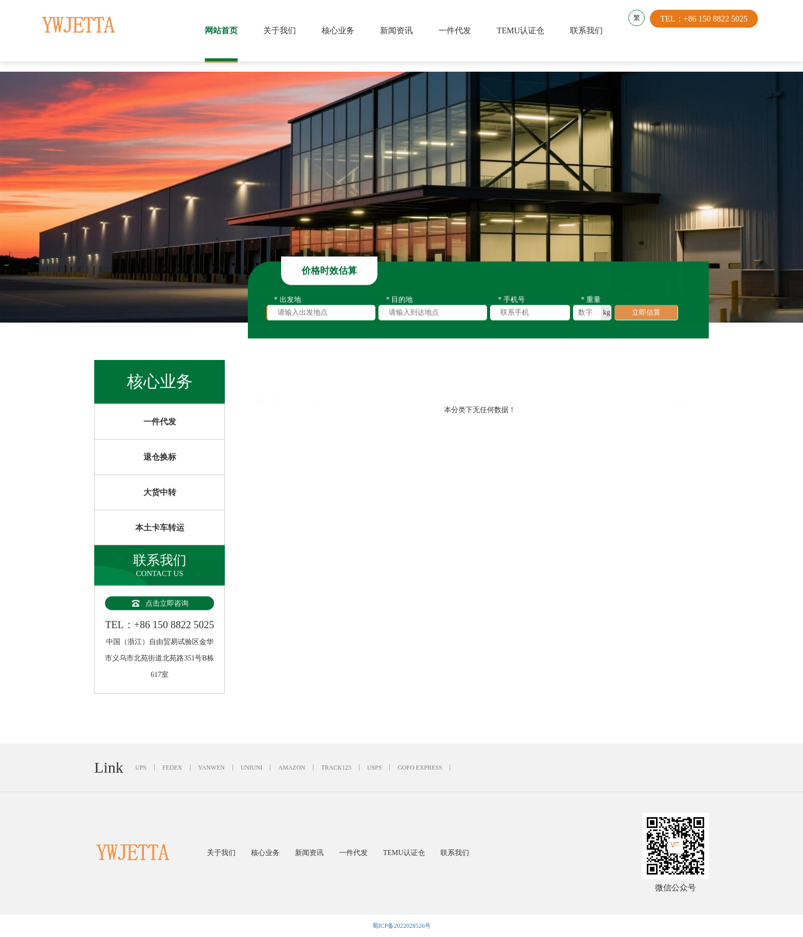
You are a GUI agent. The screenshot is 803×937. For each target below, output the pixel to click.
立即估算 (646, 316)
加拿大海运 (371, 375)
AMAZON (291, 767)
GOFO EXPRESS (419, 767)
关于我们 (282, 30)
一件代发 (457, 30)
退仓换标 (159, 470)
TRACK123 (336, 767)
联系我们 (589, 30)
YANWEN (211, 767)
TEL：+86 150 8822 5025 (708, 30)
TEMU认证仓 (523, 30)
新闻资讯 (399, 30)
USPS (374, 767)
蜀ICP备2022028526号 (401, 925)
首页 (293, 375)
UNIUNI (252, 767)
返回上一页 (691, 375)
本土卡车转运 (159, 541)
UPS (140, 767)
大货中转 (159, 505)
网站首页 (223, 30)
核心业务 (340, 30)
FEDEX (172, 767)
